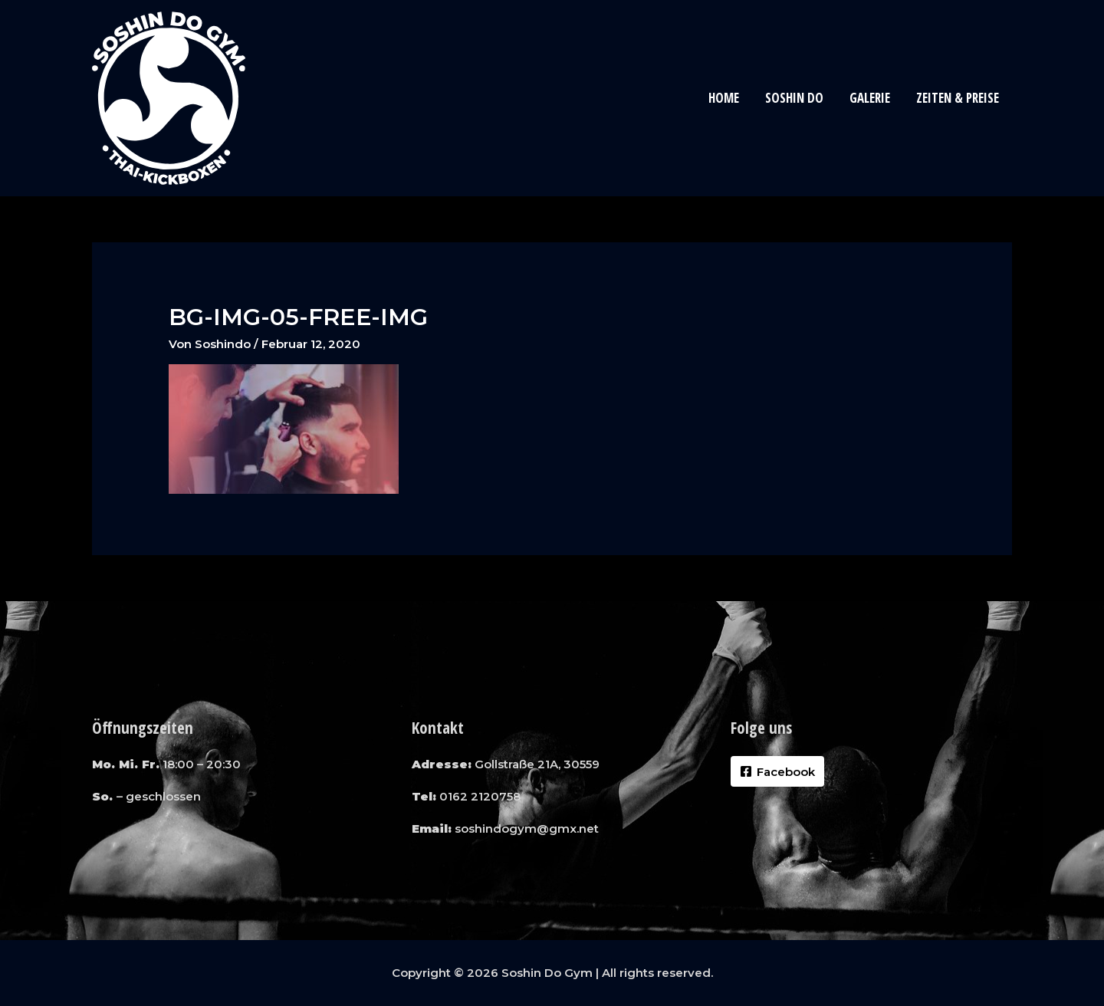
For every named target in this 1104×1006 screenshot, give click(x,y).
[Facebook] (777, 771)
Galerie (869, 98)
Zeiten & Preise (957, 98)
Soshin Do (794, 98)
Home (723, 98)
